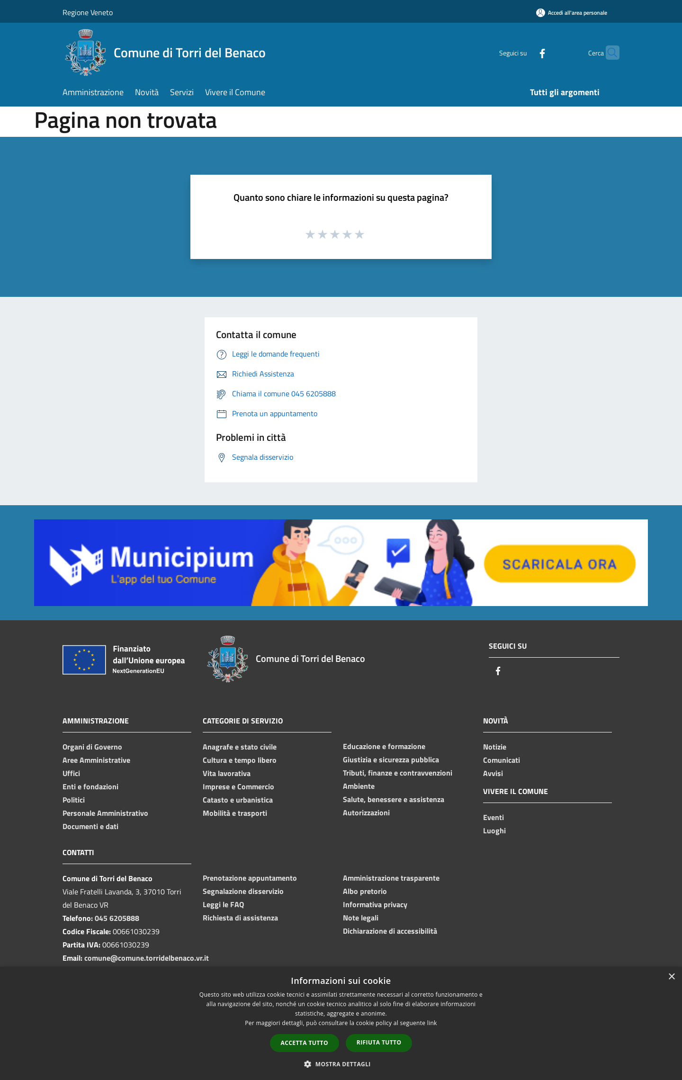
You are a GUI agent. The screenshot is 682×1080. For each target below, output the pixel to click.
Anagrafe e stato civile (240, 746)
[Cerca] (608, 52)
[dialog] (341, 1023)
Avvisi (493, 773)
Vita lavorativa (227, 773)
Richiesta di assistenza (240, 917)
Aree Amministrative (96, 760)
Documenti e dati (90, 826)
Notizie (494, 746)
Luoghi (494, 830)
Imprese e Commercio (238, 786)
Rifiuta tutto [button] (379, 1042)
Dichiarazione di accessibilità (390, 931)
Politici (74, 799)
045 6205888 (117, 918)
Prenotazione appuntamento (250, 878)
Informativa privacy (375, 904)
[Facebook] (523, 52)
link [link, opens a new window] (432, 1023)
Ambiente (359, 786)
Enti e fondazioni (90, 786)
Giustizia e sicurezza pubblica (391, 759)
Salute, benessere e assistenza (393, 799)
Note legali (360, 917)
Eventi (493, 817)
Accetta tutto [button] (304, 1043)
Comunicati (501, 760)
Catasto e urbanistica (238, 799)
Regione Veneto (88, 12)
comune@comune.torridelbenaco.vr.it (146, 958)
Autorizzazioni (366, 812)
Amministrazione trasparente (391, 878)
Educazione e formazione (384, 746)
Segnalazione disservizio (243, 891)
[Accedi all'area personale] (571, 12)
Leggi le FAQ (223, 904)
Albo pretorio (365, 891)
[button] (341, 1064)
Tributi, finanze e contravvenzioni (397, 772)
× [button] (671, 977)
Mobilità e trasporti (235, 813)
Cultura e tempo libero (240, 760)
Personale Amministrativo (105, 813)
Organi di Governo (92, 746)
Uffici (71, 773)
